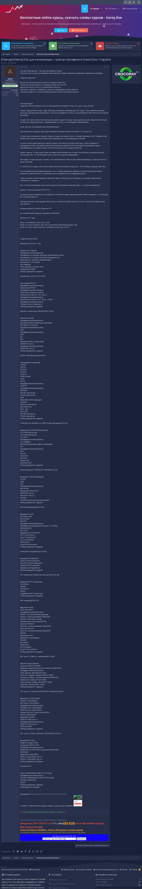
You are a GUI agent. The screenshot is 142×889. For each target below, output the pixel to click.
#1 (108, 67)
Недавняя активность (60, 888)
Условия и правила (85, 870)
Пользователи (131, 8)
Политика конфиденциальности (106, 870)
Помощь (125, 870)
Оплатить (81, 839)
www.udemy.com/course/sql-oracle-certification (48, 794)
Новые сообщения (59, 880)
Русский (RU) (35, 870)
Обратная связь (69, 870)
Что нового (112, 8)
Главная (84, 9)
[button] (101, 9)
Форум (96, 8)
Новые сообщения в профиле (63, 884)
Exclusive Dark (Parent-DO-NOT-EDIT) (15, 870)
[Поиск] (139, 2)
